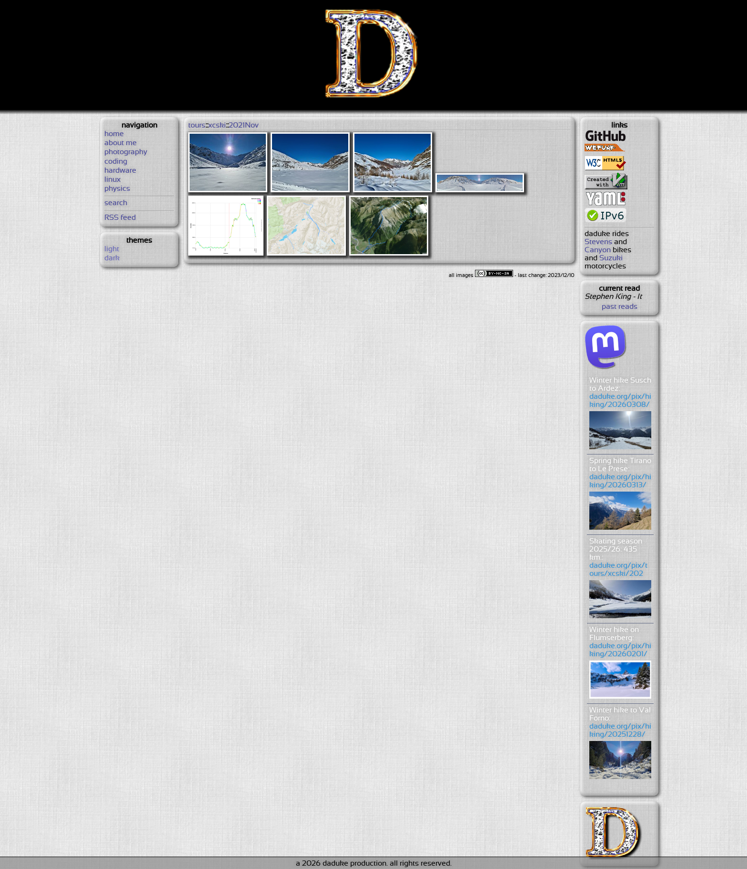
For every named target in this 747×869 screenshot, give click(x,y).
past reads (619, 306)
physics (117, 188)
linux (112, 179)
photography (125, 152)
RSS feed (120, 217)
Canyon (598, 250)
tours (196, 125)
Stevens (598, 242)
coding (115, 161)
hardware (120, 170)
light (111, 249)
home (114, 134)
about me (120, 143)
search (115, 203)
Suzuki (611, 258)
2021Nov (244, 125)
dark (112, 258)
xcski (217, 125)
